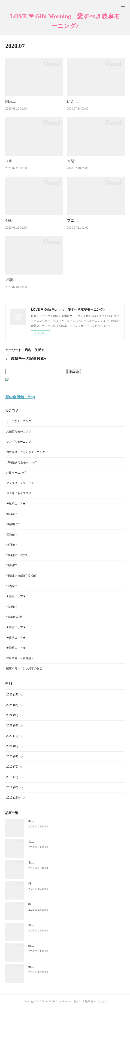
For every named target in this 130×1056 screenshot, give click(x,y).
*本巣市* (11, 592)
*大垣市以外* (14, 664)
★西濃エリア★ (16, 643)
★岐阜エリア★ (16, 551)
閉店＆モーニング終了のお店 (24, 715)
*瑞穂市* (11, 581)
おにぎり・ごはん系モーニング (25, 499)
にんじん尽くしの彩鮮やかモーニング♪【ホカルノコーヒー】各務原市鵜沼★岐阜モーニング (95, 107)
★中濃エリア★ (16, 674)
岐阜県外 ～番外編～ (20, 705)
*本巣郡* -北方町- (18, 602)
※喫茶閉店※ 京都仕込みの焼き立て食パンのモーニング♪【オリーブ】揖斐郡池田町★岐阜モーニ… (34, 321)
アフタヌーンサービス (20, 530)
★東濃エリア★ (16, 684)
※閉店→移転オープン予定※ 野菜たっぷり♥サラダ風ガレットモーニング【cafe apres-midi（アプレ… (96, 179)
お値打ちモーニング (18, 479)
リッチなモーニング (18, 468)
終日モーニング (16, 520)
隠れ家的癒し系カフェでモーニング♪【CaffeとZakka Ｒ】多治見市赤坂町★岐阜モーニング (33, 107)
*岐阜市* (11, 561)
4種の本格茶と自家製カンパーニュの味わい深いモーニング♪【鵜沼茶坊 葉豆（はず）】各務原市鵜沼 (34, 250)
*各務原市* (12, 571)
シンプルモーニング (18, 489)
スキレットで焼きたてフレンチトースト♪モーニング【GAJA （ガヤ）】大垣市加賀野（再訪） (33, 179)
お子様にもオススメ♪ (19, 540)
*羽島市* (11, 612)
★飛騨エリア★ (16, 695)
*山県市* (11, 633)
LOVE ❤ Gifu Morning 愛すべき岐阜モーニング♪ (65, 21)
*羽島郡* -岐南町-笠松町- (21, 623)
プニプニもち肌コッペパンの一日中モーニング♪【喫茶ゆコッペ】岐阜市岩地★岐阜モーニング (95, 250)
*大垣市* (11, 654)
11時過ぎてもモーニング (21, 509)
